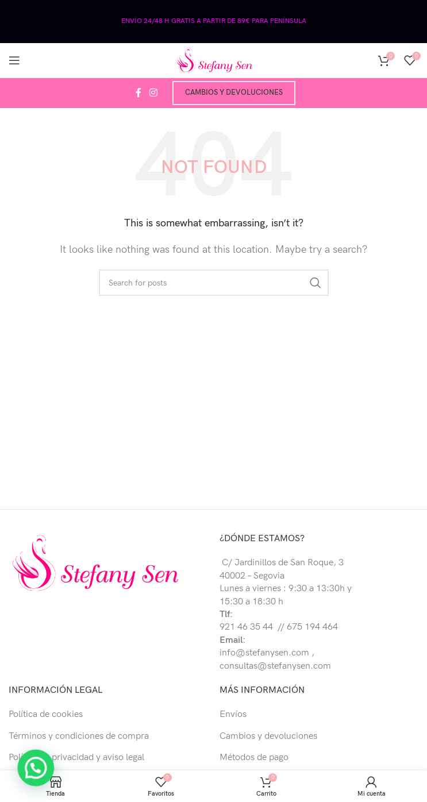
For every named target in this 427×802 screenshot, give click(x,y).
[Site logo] (213, 60)
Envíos (233, 714)
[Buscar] (214, 282)
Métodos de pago (254, 757)
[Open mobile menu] (14, 60)
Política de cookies (46, 714)
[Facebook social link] (138, 93)
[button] (24, 771)
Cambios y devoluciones (234, 92)
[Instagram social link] (153, 93)
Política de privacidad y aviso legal (76, 757)
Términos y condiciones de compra (79, 736)
